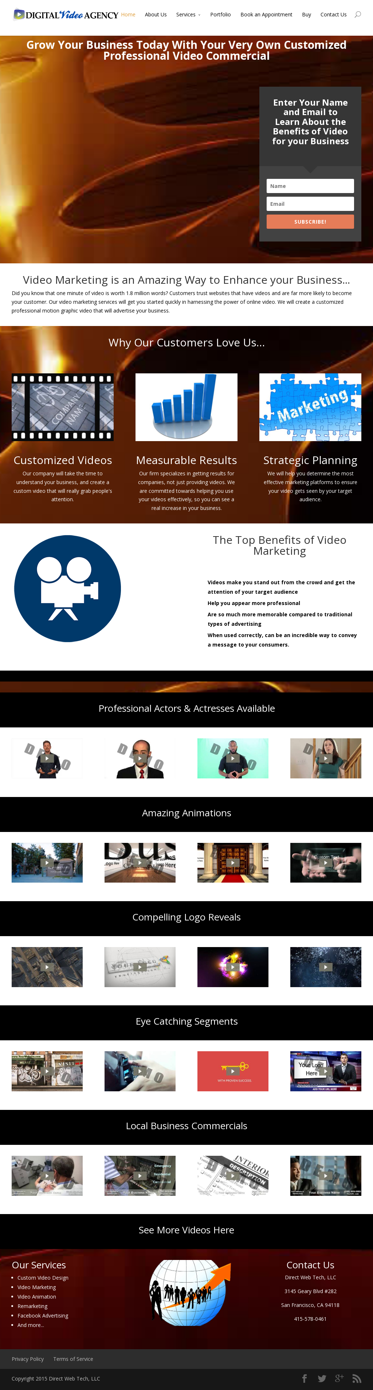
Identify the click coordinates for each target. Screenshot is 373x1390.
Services (186, 14)
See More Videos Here (186, 1229)
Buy (306, 14)
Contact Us (334, 14)
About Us (156, 14)
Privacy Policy (28, 1358)
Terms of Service (73, 1358)
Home (128, 14)
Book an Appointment (266, 14)
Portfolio (220, 14)
